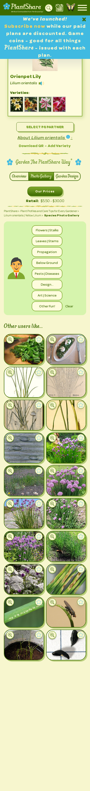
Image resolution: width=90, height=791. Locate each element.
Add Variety (59, 145)
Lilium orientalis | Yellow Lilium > (23, 215)
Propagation (47, 252)
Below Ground (47, 263)
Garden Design (67, 176)
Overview (19, 176)
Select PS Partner (45, 127)
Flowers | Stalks (47, 230)
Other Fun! (47, 306)
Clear (69, 306)
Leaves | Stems (47, 241)
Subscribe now (25, 26)
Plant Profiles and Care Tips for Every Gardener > (49, 211)
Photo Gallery (41, 176)
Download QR (31, 145)
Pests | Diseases (47, 273)
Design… (47, 284)
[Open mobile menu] (82, 8)
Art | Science (47, 295)
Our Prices (45, 191)
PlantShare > (11, 211)
